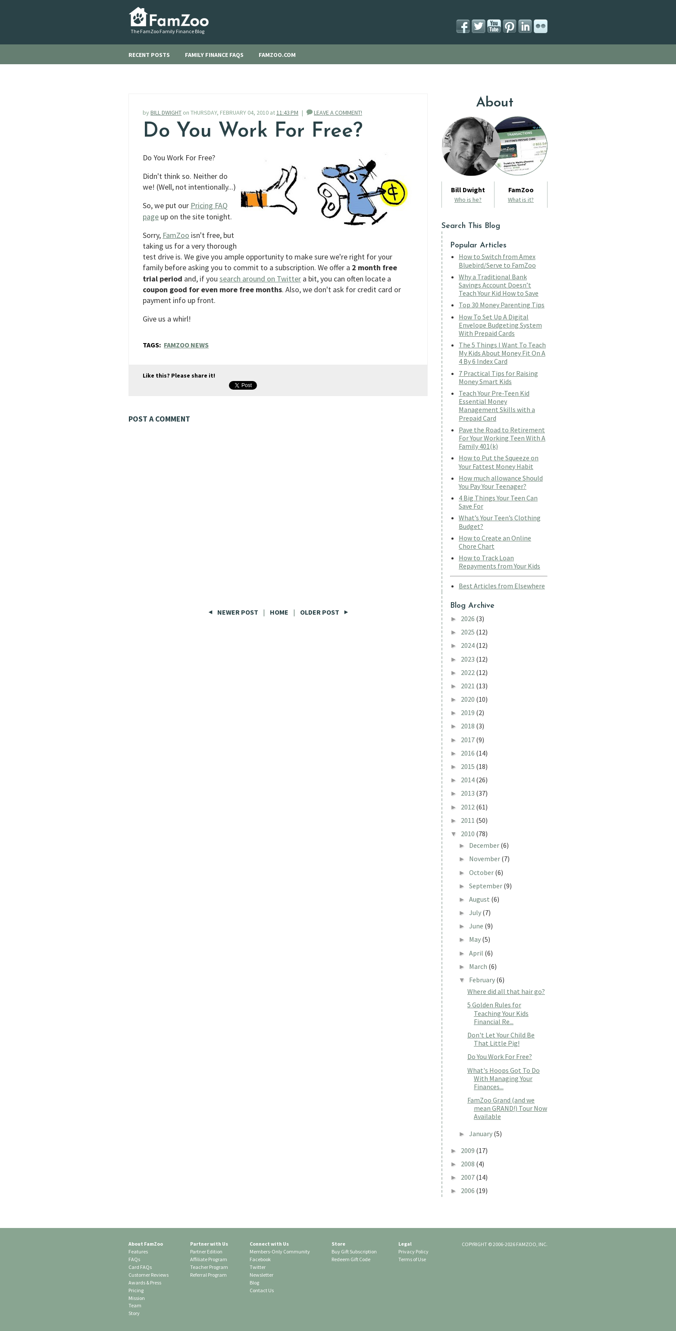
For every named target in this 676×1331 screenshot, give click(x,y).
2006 (468, 1190)
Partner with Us (209, 1243)
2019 (468, 712)
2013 (468, 793)
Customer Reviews (148, 1275)
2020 (468, 699)
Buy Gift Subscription (354, 1251)
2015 (468, 766)
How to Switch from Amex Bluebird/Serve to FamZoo (497, 260)
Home (279, 612)
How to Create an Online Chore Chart (495, 542)
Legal (405, 1243)
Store (338, 1243)
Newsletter (261, 1275)
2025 (468, 632)
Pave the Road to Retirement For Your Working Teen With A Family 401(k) (502, 437)
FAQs (134, 1259)
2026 (468, 618)
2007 (468, 1177)
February (482, 979)
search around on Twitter (260, 279)
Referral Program (208, 1275)
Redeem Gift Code (351, 1259)
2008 (468, 1163)
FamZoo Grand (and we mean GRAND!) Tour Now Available (507, 1108)
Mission (136, 1298)
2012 (468, 807)
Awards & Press (144, 1282)
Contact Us (262, 1290)
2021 (468, 685)
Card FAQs (140, 1267)
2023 (468, 659)
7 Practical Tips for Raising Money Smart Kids (498, 377)
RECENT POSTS (149, 55)
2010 (468, 833)
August (480, 899)
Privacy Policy (413, 1251)
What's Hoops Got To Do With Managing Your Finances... (503, 1078)
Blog (254, 1282)
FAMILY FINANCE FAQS (214, 55)
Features (138, 1251)
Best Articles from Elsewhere (502, 585)
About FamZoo (145, 1243)
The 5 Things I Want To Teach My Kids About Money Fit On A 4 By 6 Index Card (502, 353)
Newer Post (234, 612)
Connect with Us (269, 1243)
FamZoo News (186, 345)
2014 (468, 779)
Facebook (260, 1259)
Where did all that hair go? (506, 991)
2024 (468, 645)
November (485, 858)
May (475, 939)
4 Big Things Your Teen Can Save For (498, 502)
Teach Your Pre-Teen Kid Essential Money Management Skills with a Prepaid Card (497, 405)
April (477, 953)
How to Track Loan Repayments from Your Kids (499, 561)
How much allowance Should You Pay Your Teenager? (501, 482)
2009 (468, 1150)
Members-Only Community (280, 1251)
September (486, 885)
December (485, 845)
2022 (468, 672)
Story (134, 1313)
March (478, 966)
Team (134, 1305)
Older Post (324, 612)
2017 (468, 739)
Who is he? (468, 199)
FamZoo (176, 235)
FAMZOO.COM (277, 55)
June (477, 926)
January (481, 1133)
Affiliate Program (208, 1259)
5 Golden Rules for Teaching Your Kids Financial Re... (498, 1012)
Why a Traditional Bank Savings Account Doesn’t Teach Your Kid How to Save (498, 284)
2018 (468, 726)
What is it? (521, 199)
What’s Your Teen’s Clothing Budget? (500, 521)
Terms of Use (412, 1259)
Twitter (258, 1267)
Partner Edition (206, 1251)
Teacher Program (209, 1267)
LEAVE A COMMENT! (338, 112)
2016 (468, 753)
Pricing (136, 1290)
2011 (468, 820)
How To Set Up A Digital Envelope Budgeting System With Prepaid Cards (500, 324)
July (475, 912)
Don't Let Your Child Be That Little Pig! (501, 1039)
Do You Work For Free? (499, 1056)
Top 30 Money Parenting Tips (502, 304)
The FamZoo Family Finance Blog (167, 31)
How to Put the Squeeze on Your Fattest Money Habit (498, 461)
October (482, 872)
